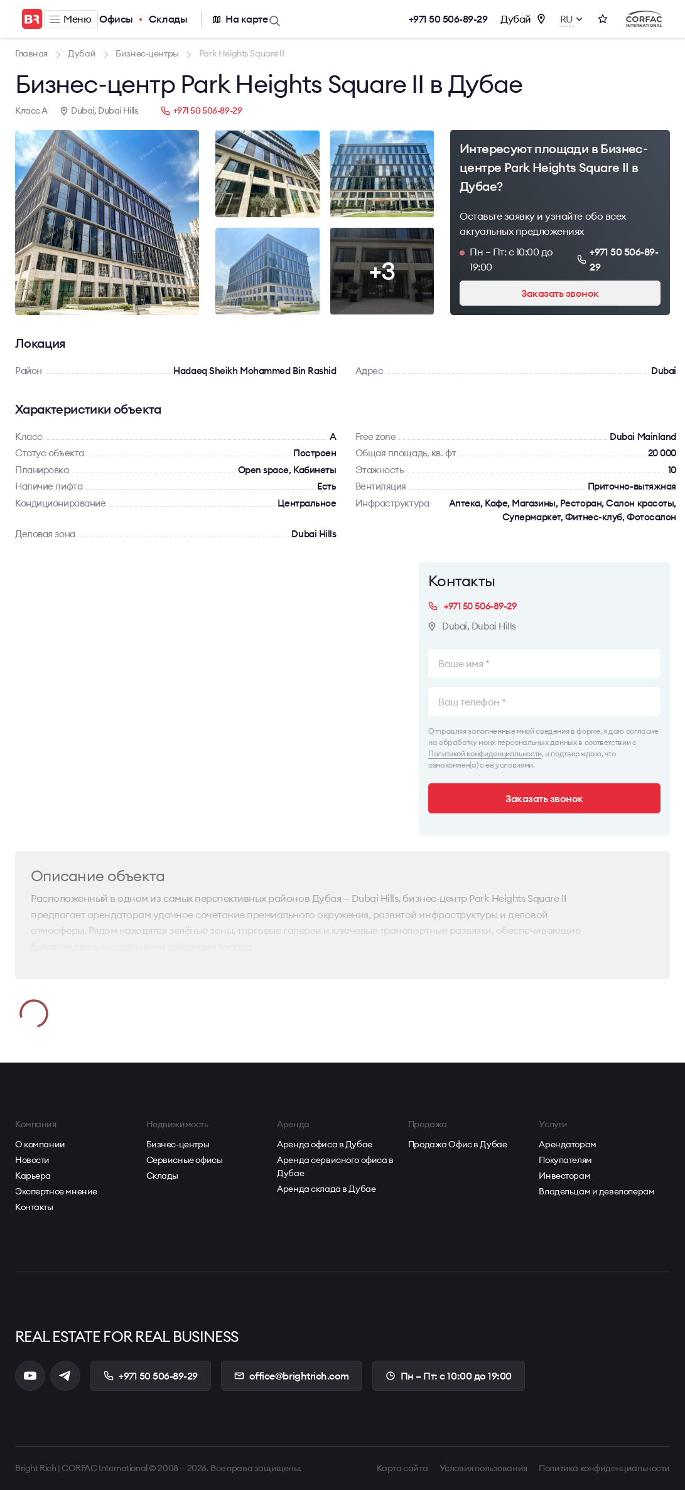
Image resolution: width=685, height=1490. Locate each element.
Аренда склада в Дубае (326, 1188)
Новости (32, 1160)
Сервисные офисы (184, 1160)
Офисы (116, 19)
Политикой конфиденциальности (485, 753)
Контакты (34, 1207)
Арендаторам (567, 1144)
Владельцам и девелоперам (596, 1191)
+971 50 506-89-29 (448, 19)
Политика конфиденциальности (604, 1468)
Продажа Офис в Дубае (457, 1144)
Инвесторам (564, 1175)
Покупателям (565, 1160)
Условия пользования (483, 1468)
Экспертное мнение (56, 1191)
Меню (70, 19)
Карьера (33, 1175)
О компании (40, 1144)
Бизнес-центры (178, 1144)
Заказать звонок (560, 293)
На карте (246, 19)
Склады (168, 19)
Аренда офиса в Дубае (324, 1144)
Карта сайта (402, 1468)
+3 (382, 271)
